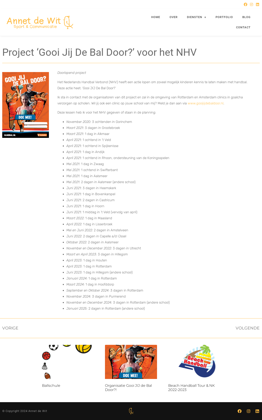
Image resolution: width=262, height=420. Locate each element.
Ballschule (51, 385)
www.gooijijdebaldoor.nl (205, 103)
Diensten (196, 17)
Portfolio (224, 17)
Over (174, 17)
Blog (246, 17)
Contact (243, 27)
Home (155, 17)
